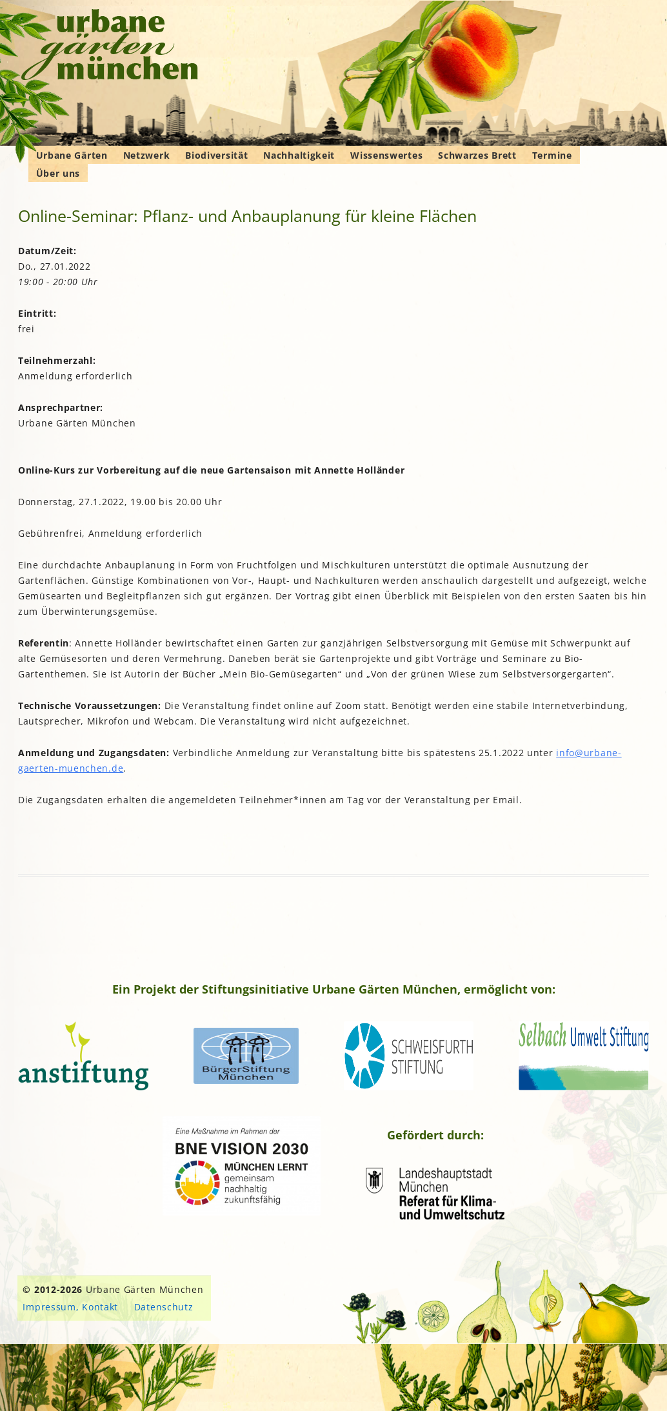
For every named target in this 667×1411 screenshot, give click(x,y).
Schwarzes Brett (477, 155)
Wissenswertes (386, 155)
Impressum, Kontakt (70, 1307)
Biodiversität (216, 155)
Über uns (58, 173)
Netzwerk (146, 155)
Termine (552, 155)
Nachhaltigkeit (299, 155)
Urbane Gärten (72, 155)
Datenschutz (164, 1307)
